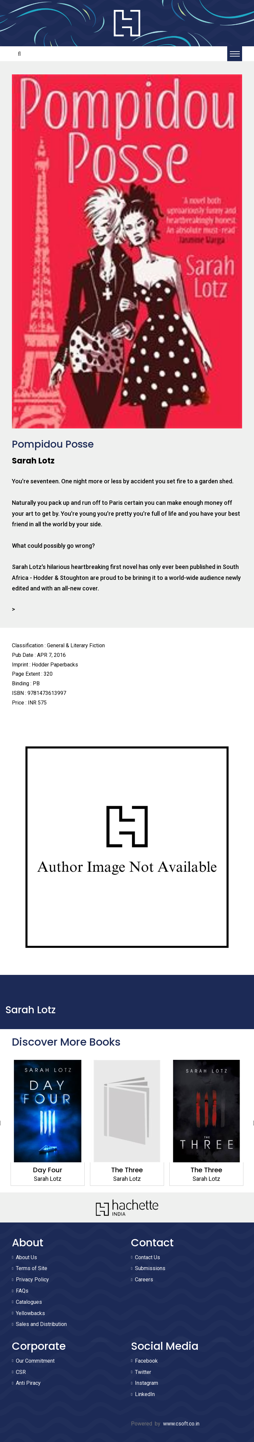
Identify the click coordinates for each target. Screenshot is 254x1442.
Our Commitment (35, 1361)
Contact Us (147, 1257)
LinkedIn (145, 1394)
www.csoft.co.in (181, 1424)
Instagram (146, 1383)
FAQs (22, 1291)
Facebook (146, 1361)
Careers (144, 1279)
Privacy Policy (32, 1279)
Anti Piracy (28, 1383)
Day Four (47, 1170)
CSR (21, 1372)
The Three (127, 1170)
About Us (26, 1257)
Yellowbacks (30, 1313)
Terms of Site (31, 1268)
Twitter (143, 1372)
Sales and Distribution (41, 1324)
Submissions (150, 1268)
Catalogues (29, 1302)
